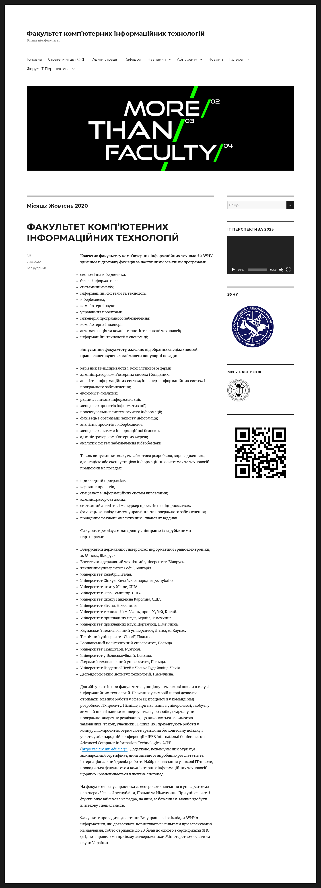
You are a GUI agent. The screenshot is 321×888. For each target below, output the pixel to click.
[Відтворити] (233, 269)
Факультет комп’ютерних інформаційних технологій (116, 33)
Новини (215, 59)
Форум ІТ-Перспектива (48, 69)
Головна (34, 59)
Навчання (157, 59)
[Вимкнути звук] (281, 269)
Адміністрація (105, 59)
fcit (29, 255)
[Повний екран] (288, 269)
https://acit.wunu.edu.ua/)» (105, 749)
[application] (260, 255)
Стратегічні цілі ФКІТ (67, 59)
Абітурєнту (187, 59)
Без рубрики (36, 268)
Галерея (236, 59)
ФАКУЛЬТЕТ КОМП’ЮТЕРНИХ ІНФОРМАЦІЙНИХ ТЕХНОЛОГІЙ (103, 232)
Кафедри (133, 59)
